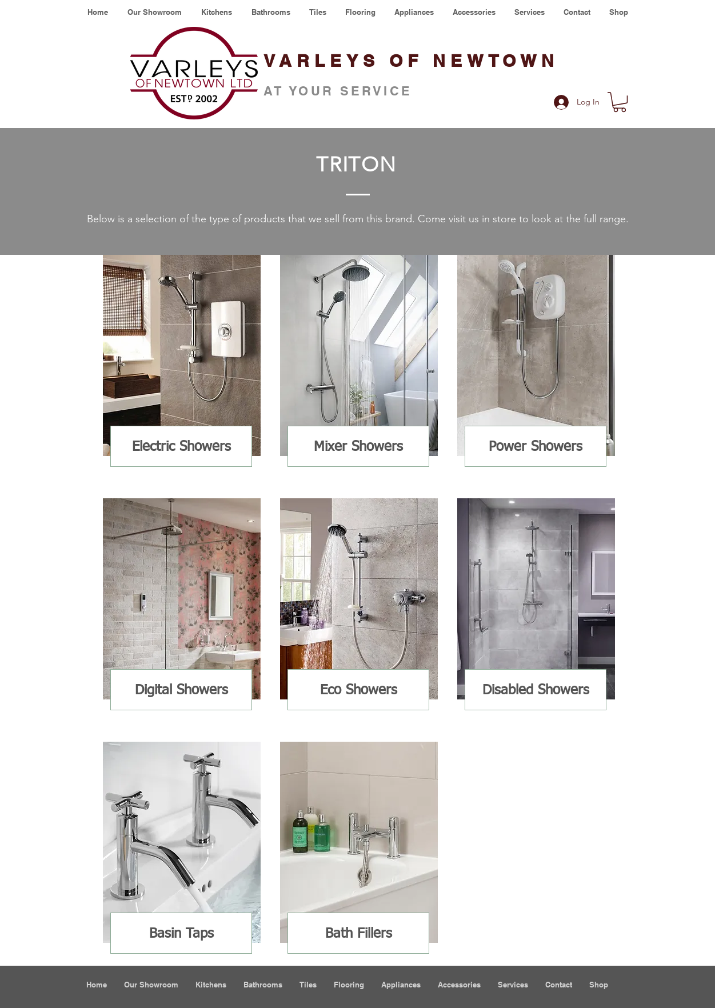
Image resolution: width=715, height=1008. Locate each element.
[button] (620, 102)
